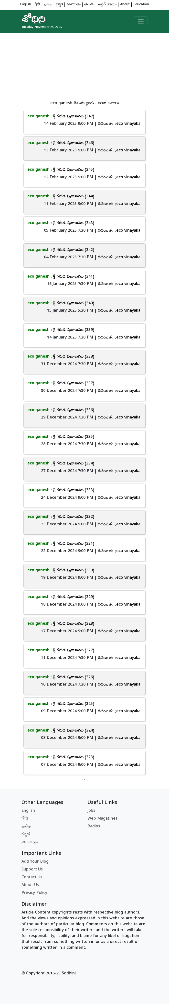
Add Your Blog (35, 862)
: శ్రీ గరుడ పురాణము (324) (60, 730)
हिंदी (37, 4)
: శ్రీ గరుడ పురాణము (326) (60, 677)
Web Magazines (102, 819)
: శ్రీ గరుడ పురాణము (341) (60, 277)
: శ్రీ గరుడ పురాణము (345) (60, 170)
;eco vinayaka (127, 124)
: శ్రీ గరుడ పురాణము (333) (60, 490)
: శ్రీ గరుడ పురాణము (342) (60, 250)
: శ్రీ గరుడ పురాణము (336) (60, 410)
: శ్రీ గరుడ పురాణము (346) (60, 143)
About (125, 4)
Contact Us (31, 877)
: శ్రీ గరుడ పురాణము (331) (60, 544)
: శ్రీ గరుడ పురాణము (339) (60, 330)
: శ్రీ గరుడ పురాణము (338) (60, 357)
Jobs (91, 811)
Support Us (32, 869)
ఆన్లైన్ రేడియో (107, 4)
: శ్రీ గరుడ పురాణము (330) (60, 570)
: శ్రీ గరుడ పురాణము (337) (60, 383)
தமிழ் (48, 4)
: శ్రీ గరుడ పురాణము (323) (60, 757)
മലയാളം (73, 4)
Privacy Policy (34, 893)
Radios (93, 826)
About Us (30, 885)
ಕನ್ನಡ (59, 4)
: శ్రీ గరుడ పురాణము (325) (60, 704)
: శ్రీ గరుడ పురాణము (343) (60, 223)
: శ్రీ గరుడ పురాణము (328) (60, 624)
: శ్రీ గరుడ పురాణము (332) (60, 517)
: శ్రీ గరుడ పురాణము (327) (60, 650)
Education (141, 4)
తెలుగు (89, 4)
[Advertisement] (84, 67)
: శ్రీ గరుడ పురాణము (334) (60, 463)
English (25, 4)
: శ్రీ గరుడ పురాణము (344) (60, 196)
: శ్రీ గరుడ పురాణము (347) (60, 116)
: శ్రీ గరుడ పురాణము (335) (60, 437)
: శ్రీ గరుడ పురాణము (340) (60, 303)
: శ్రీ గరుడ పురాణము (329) (60, 597)
